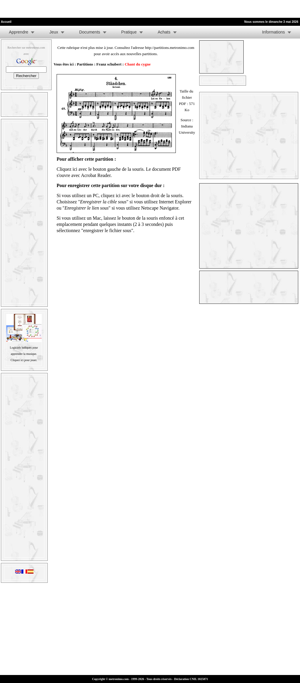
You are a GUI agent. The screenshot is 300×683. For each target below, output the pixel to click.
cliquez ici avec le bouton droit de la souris (141, 195)
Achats (164, 32)
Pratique (129, 32)
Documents (89, 32)
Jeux (53, 32)
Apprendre (18, 32)
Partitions (85, 64)
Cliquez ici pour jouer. (24, 360)
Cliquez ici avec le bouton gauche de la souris (100, 169)
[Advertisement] (69, 9)
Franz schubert (109, 64)
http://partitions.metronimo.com (169, 47)
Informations (273, 32)
